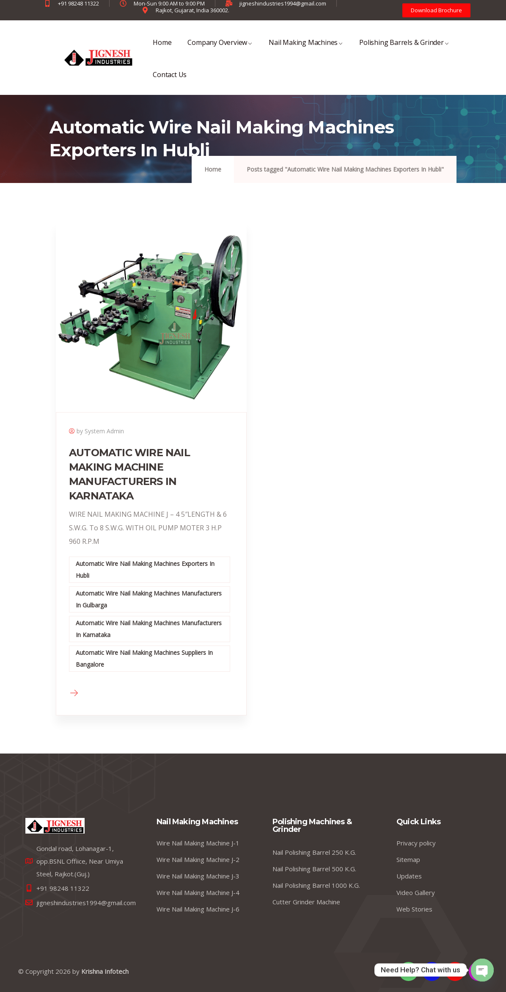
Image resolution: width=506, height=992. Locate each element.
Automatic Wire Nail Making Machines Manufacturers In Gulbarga (149, 599)
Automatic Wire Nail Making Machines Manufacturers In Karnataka (149, 629)
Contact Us (170, 80)
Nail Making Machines (306, 48)
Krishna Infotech (105, 971)
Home (162, 48)
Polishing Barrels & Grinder (404, 48)
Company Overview (220, 48)
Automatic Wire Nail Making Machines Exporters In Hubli (145, 569)
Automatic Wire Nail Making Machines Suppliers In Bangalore (144, 658)
